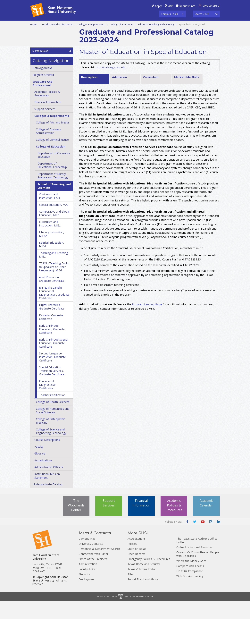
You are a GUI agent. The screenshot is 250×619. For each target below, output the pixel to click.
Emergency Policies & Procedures (149, 577)
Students (84, 592)
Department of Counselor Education (54, 173)
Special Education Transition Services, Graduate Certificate (51, 389)
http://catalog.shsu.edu (111, 85)
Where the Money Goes (191, 579)
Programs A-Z (123, 25)
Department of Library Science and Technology (53, 193)
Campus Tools (169, 14)
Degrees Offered (43, 93)
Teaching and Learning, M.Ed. (54, 272)
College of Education (121, 42)
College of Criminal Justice (52, 158)
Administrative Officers (48, 485)
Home (33, 42)
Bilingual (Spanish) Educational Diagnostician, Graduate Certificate (54, 311)
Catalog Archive (43, 86)
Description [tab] (89, 95)
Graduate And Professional (57, 42)
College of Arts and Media (52, 140)
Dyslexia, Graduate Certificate (51, 335)
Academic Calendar (206, 521)
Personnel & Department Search (99, 567)
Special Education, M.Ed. (51, 262)
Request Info (187, 6)
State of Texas (137, 567)
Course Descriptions (47, 458)
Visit (170, 6)
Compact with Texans (190, 584)
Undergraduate (43, 25)
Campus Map (87, 557)
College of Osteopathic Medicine (50, 439)
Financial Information (47, 120)
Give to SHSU (211, 5)
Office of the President (93, 577)
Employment (87, 597)
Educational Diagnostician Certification (47, 402)
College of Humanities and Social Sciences (52, 428)
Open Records (137, 572)
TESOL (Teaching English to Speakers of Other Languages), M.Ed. (54, 285)
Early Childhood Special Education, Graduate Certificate (53, 361)
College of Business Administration (48, 149)
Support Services (44, 127)
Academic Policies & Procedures (173, 523)
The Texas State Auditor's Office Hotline (196, 558)
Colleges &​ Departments (51, 134)
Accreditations (43, 478)
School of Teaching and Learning (156, 42)
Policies (132, 562)
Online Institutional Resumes (194, 565)
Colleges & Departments (91, 42)
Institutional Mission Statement (47, 493)
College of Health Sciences (53, 420)
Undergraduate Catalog (47, 502)
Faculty (38, 465)
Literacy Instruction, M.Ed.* (51, 252)
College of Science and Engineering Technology (51, 449)
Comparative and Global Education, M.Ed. (54, 231)
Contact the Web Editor (93, 572)
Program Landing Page (147, 322)
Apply (158, 6)
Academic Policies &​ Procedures (47, 111)
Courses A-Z (150, 25)
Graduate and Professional (84, 25)
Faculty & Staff (88, 587)
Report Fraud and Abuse (143, 597)
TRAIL (131, 592)
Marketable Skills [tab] (186, 95)
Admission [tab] (119, 95)
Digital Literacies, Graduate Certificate (51, 324)
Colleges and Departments (187, 25)
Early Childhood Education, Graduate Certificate (52, 347)
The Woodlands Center (76, 523)
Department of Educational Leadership (52, 183)
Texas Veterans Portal (141, 587)
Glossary (39, 471)
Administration (88, 582)
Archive (36, 34)
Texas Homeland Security (144, 582)
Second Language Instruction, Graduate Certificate (52, 375)
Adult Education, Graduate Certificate (51, 297)
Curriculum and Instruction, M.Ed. (50, 241)
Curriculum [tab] (150, 95)
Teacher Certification (52, 413)
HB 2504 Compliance (189, 589)
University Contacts (91, 562)
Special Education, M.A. (53, 223)
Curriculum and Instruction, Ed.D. (50, 214)
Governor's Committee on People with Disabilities (197, 572)
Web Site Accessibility (189, 594)
